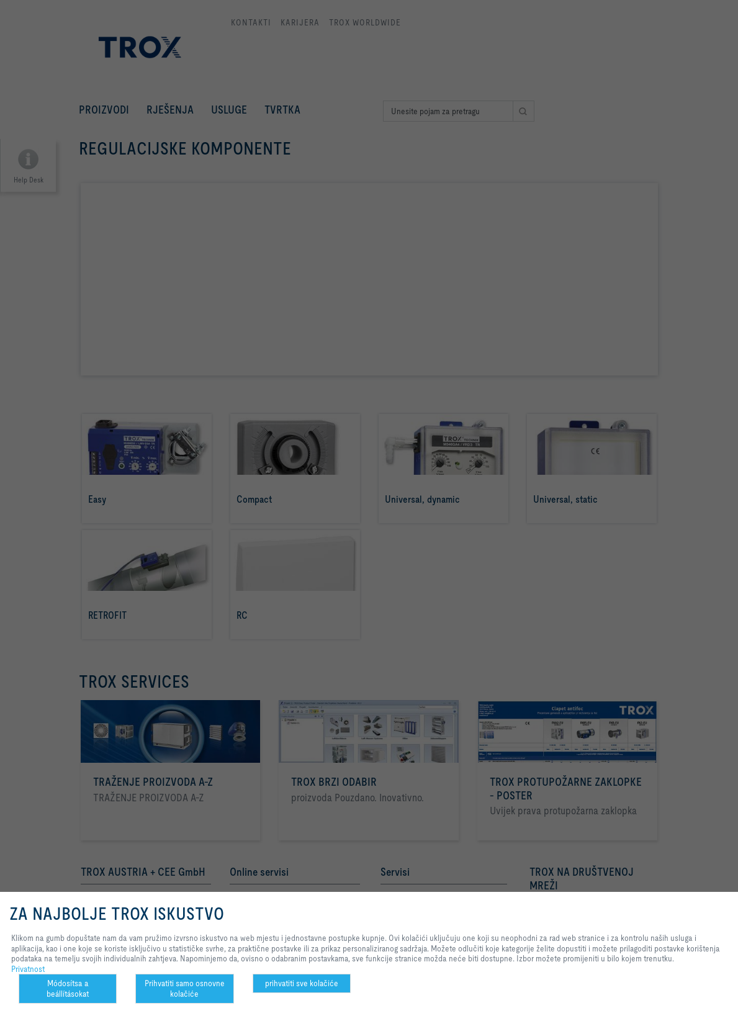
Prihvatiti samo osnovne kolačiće (185, 988)
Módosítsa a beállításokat (68, 988)
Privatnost (28, 969)
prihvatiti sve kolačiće (301, 983)
